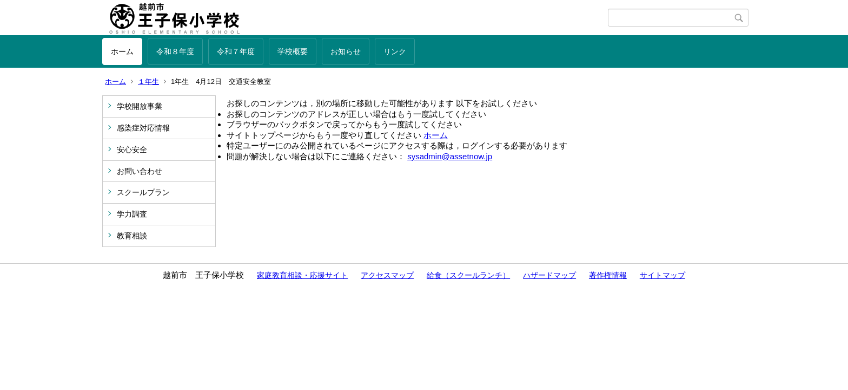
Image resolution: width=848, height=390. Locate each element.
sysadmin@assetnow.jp (449, 156)
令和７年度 (236, 51)
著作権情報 (608, 275)
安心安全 (132, 149)
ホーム (122, 51)
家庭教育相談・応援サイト (302, 275)
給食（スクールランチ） (468, 275)
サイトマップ (662, 275)
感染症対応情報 (143, 127)
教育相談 (132, 235)
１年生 (148, 81)
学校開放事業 (139, 106)
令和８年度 (175, 51)
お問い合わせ (139, 171)
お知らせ (345, 51)
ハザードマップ (549, 275)
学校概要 (292, 51)
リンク (394, 51)
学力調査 (132, 214)
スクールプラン (143, 192)
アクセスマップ (387, 275)
